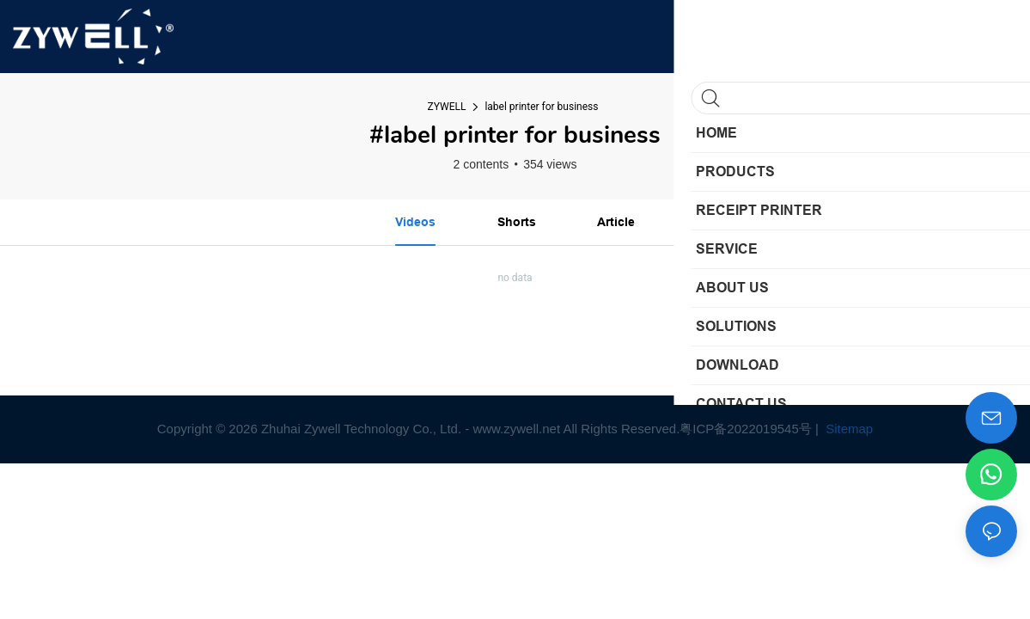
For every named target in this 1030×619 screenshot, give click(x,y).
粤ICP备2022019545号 (745, 428)
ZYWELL (447, 107)
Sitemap (847, 428)
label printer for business (541, 107)
